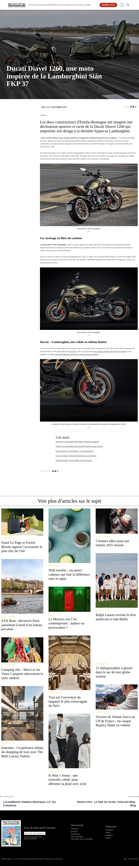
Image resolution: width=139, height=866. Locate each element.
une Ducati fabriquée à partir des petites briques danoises (76, 354)
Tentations (32, 5)
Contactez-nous (49, 859)
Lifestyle (11, 60)
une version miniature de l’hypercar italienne (110, 351)
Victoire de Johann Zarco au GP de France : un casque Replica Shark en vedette (115, 721)
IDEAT (125, 859)
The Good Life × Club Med (81, 5)
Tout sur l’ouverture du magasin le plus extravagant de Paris (68, 701)
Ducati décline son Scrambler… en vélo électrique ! (75, 451)
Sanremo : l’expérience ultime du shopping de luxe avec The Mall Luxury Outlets (22, 752)
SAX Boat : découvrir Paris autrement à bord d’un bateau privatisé (21, 625)
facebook (109, 830)
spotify (108, 838)
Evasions (42, 5)
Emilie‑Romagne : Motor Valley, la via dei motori (74, 460)
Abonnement (59, 859)
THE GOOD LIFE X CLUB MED (82, 839)
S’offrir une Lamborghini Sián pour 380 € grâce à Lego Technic (79, 446)
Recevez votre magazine (34, 833)
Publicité (40, 859)
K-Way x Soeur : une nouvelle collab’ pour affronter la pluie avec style (67, 779)
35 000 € (73, 351)
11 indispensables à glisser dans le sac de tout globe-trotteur (114, 672)
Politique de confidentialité (29, 859)
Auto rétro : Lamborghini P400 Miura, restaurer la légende (77, 442)
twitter (108, 833)
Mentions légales (6, 859)
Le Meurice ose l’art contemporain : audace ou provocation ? (66, 623)
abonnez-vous (108, 5)
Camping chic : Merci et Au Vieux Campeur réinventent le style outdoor (22, 674)
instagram (109, 835)
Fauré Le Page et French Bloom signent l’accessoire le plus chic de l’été (21, 547)
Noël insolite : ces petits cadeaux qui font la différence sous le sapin (69, 574)
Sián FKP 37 (79, 153)
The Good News (64, 5)
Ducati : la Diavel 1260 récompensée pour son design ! (76, 456)
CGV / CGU (16, 859)
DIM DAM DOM (133, 859)
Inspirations (52, 5)
